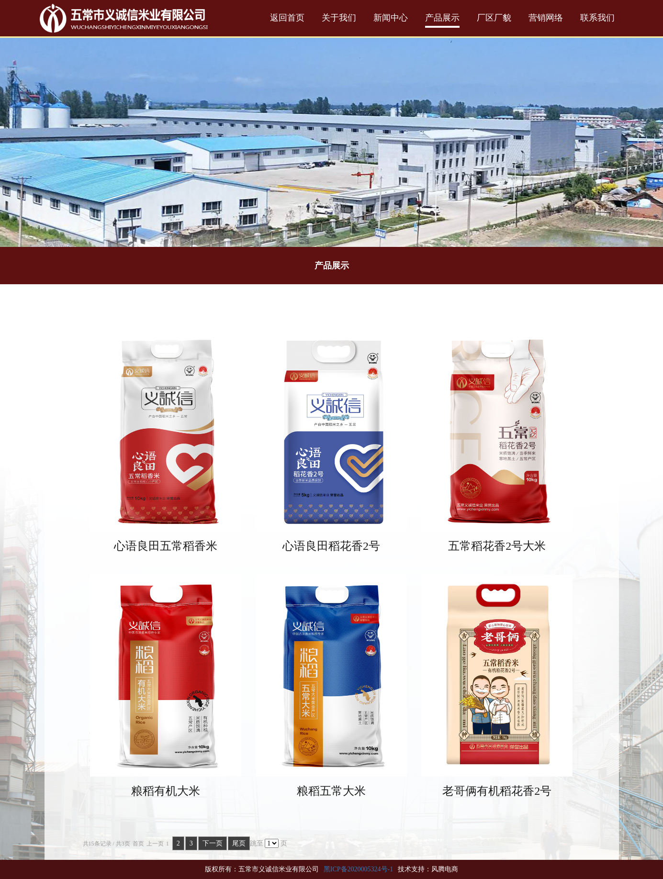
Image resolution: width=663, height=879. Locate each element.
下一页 (212, 843)
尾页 (239, 843)
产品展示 (442, 17)
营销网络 (545, 17)
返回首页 (287, 17)
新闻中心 (390, 17)
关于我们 (339, 17)
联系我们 (597, 17)
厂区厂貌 (494, 17)
